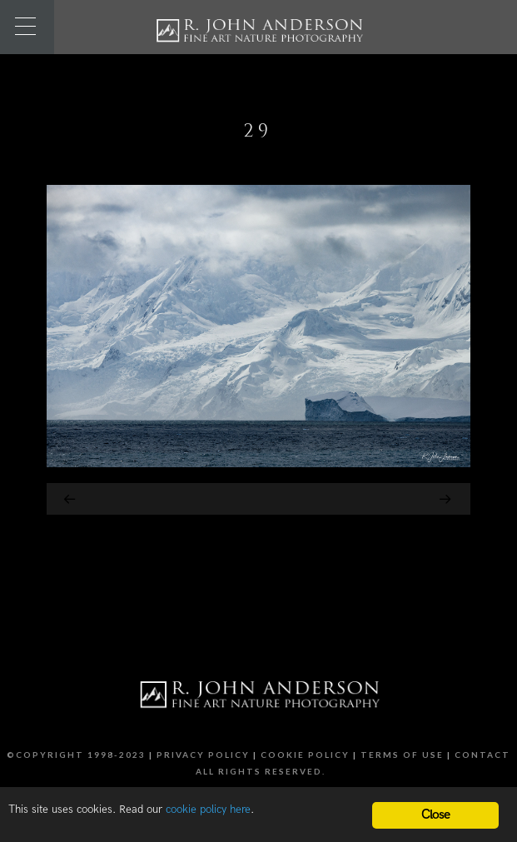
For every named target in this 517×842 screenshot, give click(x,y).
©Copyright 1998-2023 (76, 755)
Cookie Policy (305, 755)
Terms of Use (402, 755)
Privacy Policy (203, 755)
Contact (482, 755)
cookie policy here (208, 809)
